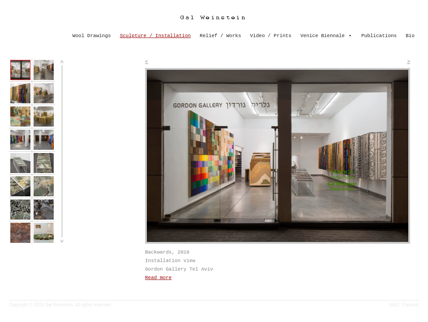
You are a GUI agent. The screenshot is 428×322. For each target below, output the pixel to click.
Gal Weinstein (59, 304)
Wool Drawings (92, 35)
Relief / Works (220, 35)
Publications (379, 35)
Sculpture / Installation (155, 35)
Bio (410, 35)
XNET (395, 304)
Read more (158, 277)
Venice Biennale (322, 35)
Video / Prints (270, 35)
